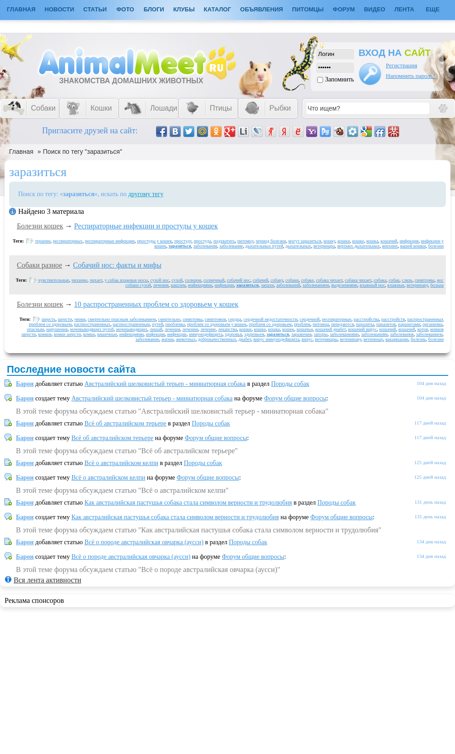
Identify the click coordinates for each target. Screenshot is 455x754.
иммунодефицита (205, 334)
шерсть (49, 319)
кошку (329, 240)
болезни (436, 245)
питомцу (245, 240)
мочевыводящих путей (92, 329)
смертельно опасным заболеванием (122, 319)
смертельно (169, 319)
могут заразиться (304, 240)
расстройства (366, 319)
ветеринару (417, 285)
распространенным (131, 324)
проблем (302, 324)
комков (45, 334)
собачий (260, 280)
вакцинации (396, 339)
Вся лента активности (47, 580)
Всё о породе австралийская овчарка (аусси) (144, 542)
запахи (267, 285)
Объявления (261, 9)
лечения (161, 285)
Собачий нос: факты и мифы (117, 265)
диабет (244, 339)
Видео (374, 9)
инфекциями (200, 285)
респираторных (67, 240)
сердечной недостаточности (270, 319)
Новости (59, 9)
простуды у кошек (154, 240)
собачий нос (238, 280)
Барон (25, 383)
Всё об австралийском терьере (126, 423)
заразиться (180, 245)
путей (157, 324)
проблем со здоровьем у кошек (217, 324)
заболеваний (288, 285)
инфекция (409, 240)
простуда (202, 240)
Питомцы (308, 9)
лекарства (227, 329)
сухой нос (159, 280)
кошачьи (305, 329)
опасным (35, 329)
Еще (433, 9)
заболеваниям (374, 334)
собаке (307, 280)
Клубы (184, 9)
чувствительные (53, 280)
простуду (183, 240)
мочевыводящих (131, 329)
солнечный (213, 280)
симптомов (215, 319)
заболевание (231, 245)
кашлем (178, 285)
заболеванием (316, 285)
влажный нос (372, 285)
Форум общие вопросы (295, 398)
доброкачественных (217, 339)
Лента (404, 9)
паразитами (409, 324)
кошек (288, 329)
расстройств (393, 319)
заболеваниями (344, 334)
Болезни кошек (40, 226)
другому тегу (146, 194)
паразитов (386, 324)
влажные (395, 285)
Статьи (95, 9)
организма (433, 324)
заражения (301, 334)
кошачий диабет (330, 329)
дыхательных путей (264, 245)
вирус (307, 339)
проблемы (175, 324)
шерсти (65, 319)
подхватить (224, 240)
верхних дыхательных (358, 245)
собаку (277, 280)
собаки (291, 280)
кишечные (107, 334)
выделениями (344, 285)
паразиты (365, 324)
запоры (321, 334)
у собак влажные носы (126, 280)
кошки (344, 240)
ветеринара (324, 245)
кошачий (388, 240)
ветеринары (326, 339)
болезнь (417, 339)
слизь (407, 280)
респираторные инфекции (110, 240)
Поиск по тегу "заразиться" (82, 151)
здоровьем (254, 334)
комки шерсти (67, 334)
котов (422, 329)
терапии (43, 240)
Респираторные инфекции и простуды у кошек (146, 226)
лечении (190, 329)
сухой (177, 280)
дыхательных (298, 245)
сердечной (310, 319)
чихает (96, 280)
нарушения (57, 329)
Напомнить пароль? (410, 75)
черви (80, 319)
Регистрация (401, 65)
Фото (125, 9)
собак (394, 280)
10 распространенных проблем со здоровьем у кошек (156, 304)
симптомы (425, 280)
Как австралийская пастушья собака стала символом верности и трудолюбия (188, 502)
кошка (372, 240)
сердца (235, 319)
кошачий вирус (362, 329)
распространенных (92, 324)
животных (186, 339)
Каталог (217, 9)
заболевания (205, 245)
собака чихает (329, 280)
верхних (390, 245)
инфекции (224, 285)
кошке (358, 240)
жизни (168, 339)
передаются (342, 324)
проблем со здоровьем (270, 324)
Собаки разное (39, 265)
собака (380, 280)
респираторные (336, 319)
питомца (321, 324)
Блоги (154, 9)
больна (437, 285)
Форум (344, 9)
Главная (21, 151)
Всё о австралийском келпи (121, 463)
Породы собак (290, 383)
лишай (156, 329)
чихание (79, 280)
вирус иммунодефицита (276, 339)
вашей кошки (413, 245)
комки (89, 334)
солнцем (193, 280)
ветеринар (373, 339)
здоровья (233, 334)
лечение (208, 329)
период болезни (271, 240)
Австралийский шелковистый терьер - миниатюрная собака (165, 383)
